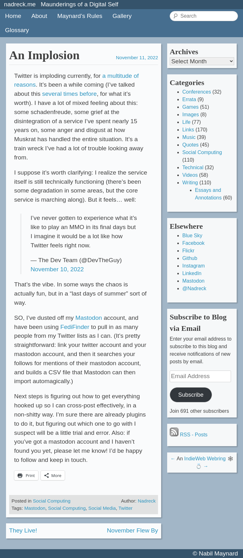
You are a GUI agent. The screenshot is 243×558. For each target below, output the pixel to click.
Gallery (122, 16)
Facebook (193, 243)
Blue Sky (192, 235)
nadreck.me (20, 4)
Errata (189, 99)
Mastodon (89, 317)
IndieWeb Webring (205, 458)
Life (186, 122)
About (39, 16)
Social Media (102, 508)
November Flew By (132, 530)
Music (189, 137)
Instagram (193, 265)
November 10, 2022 (57, 269)
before (88, 93)
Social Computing (51, 500)
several (52, 93)
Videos (190, 175)
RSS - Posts (189, 434)
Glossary (17, 30)
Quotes (190, 144)
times (71, 93)
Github (189, 258)
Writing (190, 182)
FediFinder (74, 327)
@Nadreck (194, 288)
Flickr (188, 250)
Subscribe (191, 395)
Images (190, 114)
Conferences (196, 92)
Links (188, 129)
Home (13, 16)
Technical (193, 167)
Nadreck (147, 500)
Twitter (125, 508)
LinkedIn (192, 273)
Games (190, 107)
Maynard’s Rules (79, 16)
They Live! (23, 530)
